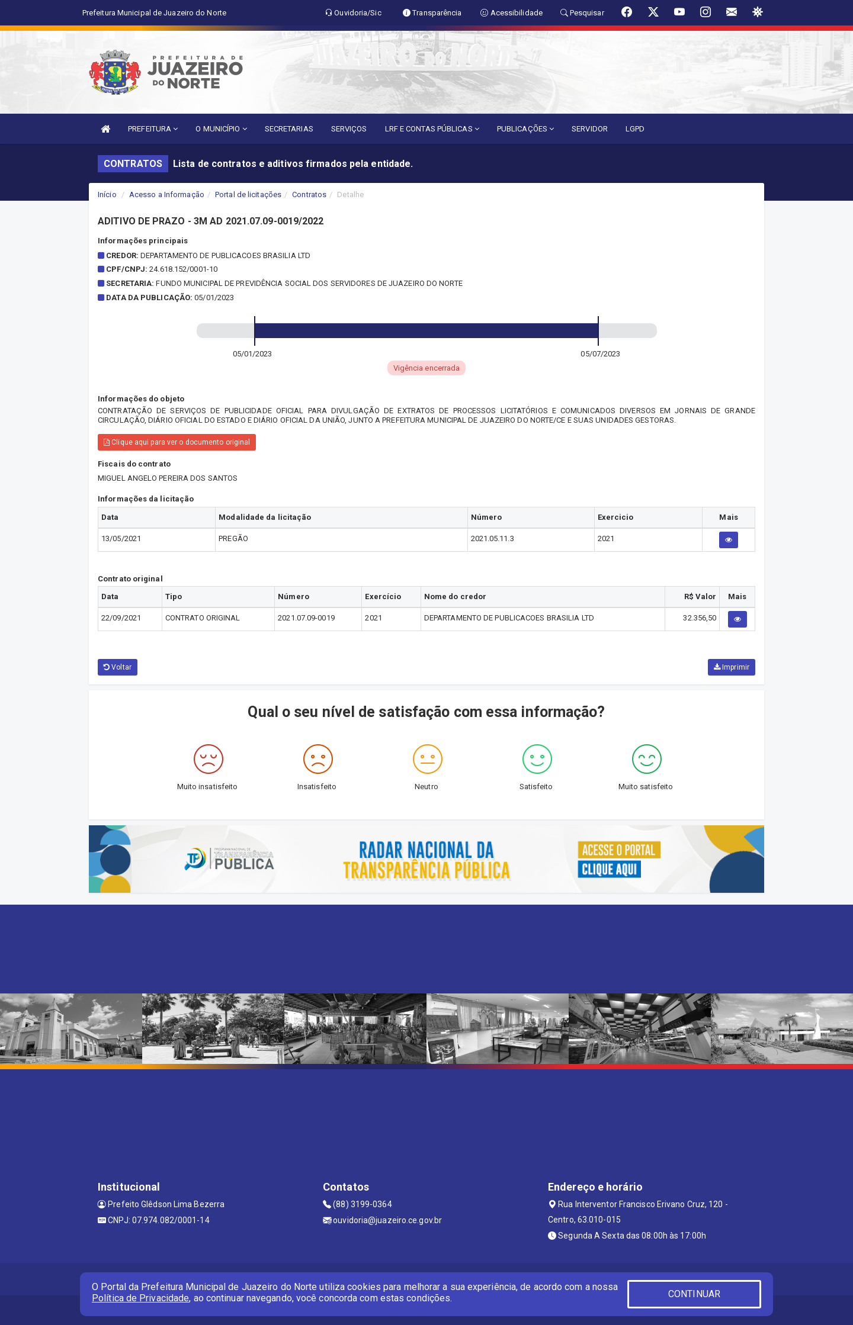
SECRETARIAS (289, 128)
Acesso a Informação (166, 194)
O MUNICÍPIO (220, 128)
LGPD (635, 128)
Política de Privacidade (140, 1298)
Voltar (118, 667)
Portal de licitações (248, 194)
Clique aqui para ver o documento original (177, 442)
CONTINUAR (694, 1294)
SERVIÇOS (349, 128)
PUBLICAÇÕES (525, 128)
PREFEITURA (153, 128)
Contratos (309, 194)
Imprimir (731, 667)
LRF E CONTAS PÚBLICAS (432, 128)
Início (107, 194)
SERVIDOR (590, 128)
